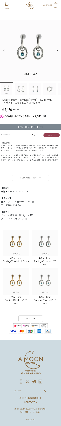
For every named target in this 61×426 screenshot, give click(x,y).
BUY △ (30, 319)
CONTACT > (30, 402)
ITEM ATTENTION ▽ (30, 178)
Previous (4, 50)
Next (57, 50)
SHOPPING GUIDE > (30, 398)
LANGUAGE (47, 5)
